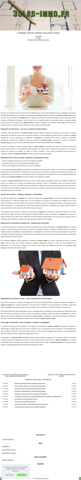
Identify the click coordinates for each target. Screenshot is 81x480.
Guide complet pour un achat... (9, 453)
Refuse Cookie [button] (9, 474)
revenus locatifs (16, 169)
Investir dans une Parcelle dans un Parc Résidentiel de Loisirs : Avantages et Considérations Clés (15, 375)
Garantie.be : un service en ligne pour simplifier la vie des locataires (61, 375)
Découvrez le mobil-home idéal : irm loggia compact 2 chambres (30, 391)
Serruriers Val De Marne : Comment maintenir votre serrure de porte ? (31, 404)
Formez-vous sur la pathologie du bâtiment (25, 401)
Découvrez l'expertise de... (8, 467)
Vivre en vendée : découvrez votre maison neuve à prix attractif (30, 386)
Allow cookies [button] (21, 474)
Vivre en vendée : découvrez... (9, 470)
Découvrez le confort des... (8, 473)
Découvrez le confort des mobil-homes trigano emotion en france (30, 388)
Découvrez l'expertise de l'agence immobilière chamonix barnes (30, 383)
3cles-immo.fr (39, 36)
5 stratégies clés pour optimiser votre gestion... (38, 39)
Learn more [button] (16, 471)
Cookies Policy (45, 478)
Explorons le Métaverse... (8, 460)
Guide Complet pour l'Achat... (9, 449)
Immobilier (38, 38)
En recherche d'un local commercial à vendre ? (26, 399)
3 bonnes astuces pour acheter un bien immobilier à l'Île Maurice (30, 406)
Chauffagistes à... (6, 446)
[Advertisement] (38, 52)
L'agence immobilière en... (8, 439)
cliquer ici (8, 142)
